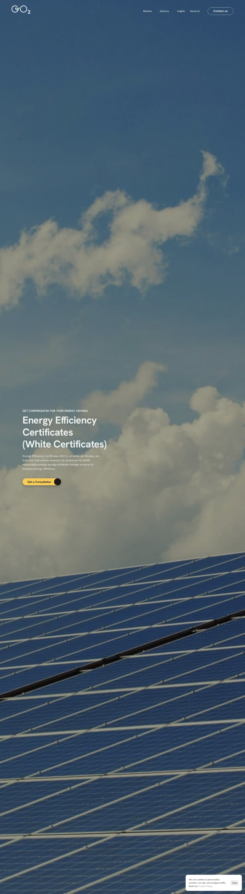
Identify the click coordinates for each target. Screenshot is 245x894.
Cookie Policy (205, 886)
